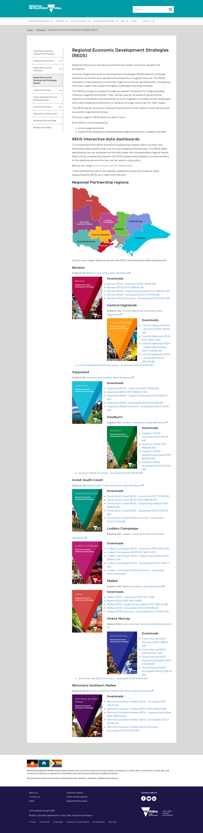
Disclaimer (45, 822)
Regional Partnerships (104, 21)
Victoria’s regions (75, 792)
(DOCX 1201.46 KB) (135, 403)
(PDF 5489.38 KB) (132, 500)
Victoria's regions (79, 21)
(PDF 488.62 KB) (155, 642)
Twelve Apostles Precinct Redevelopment (45, 98)
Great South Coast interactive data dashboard (115, 485)
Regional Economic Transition (42, 69)
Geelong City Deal (42, 90)
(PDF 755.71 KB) (130, 597)
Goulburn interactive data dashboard (145, 422)
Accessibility (99, 822)
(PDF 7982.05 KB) (137, 604)
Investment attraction (43, 60)
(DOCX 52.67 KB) (138, 298)
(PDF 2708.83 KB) (156, 347)
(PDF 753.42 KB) (138, 496)
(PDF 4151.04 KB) (124, 600)
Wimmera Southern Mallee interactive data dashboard (120, 691)
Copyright (58, 822)
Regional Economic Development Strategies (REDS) (45, 80)
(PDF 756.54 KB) (156, 329)
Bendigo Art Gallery (42, 127)
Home (30, 30)
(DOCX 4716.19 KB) (132, 608)
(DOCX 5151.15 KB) (156, 466)
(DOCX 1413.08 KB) (133, 294)
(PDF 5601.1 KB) (131, 552)
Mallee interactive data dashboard (143, 586)
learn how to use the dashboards (112, 165)
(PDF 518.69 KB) (133, 388)
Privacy (32, 822)
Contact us (34, 796)
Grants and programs (39, 21)
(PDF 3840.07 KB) (127, 392)
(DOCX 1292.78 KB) (156, 358)
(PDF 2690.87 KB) (138, 291)
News (134, 21)
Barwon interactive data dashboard (109, 273)
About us (147, 21)
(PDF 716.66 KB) (131, 284)
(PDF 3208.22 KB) (136, 709)
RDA (123, 21)
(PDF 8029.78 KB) (157, 455)
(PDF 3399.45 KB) (125, 287)
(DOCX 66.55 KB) (110, 473)
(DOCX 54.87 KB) (138, 611)
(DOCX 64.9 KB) (112, 678)
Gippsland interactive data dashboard (110, 377)
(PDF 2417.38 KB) (157, 660)
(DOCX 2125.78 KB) (157, 671)
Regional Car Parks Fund (45, 113)
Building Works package (44, 120)
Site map (112, 822)
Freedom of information (77, 822)
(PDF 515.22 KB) (138, 548)
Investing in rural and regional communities (43, 52)
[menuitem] (47, 52)
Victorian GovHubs (42, 107)
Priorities (60, 21)
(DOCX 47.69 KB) (115, 365)
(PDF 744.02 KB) (155, 437)
